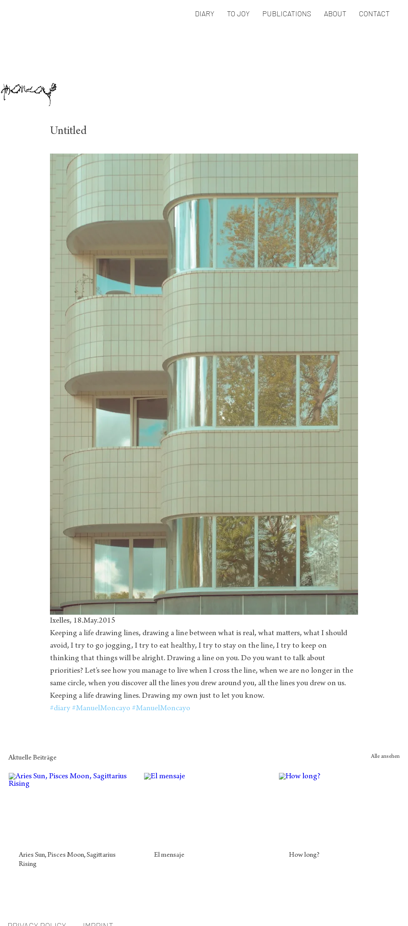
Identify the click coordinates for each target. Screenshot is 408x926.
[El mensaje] (204, 806)
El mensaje (169, 855)
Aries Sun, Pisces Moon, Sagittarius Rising (67, 860)
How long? (304, 855)
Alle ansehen (385, 757)
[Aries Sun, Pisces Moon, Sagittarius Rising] (69, 806)
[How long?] (339, 806)
